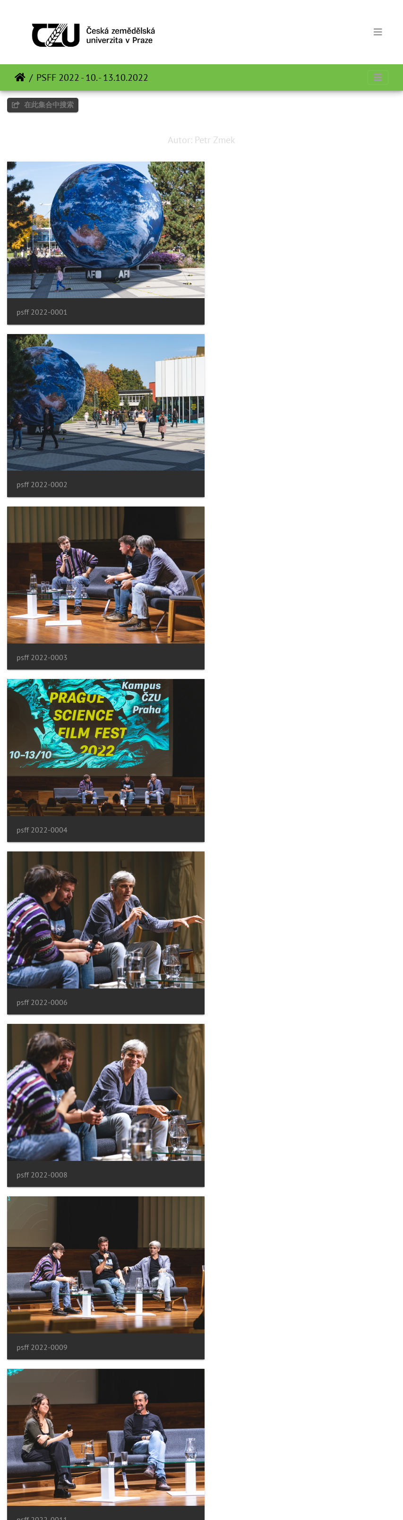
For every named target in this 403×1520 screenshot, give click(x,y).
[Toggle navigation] (378, 32)
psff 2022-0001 (42, 305)
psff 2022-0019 (42, 1463)
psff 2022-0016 (243, 1132)
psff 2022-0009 (42, 801)
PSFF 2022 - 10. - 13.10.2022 (92, 77)
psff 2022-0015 (42, 1132)
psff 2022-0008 (243, 636)
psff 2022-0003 (42, 470)
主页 (20, 77)
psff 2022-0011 (243, 801)
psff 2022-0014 (243, 966)
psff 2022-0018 (243, 1298)
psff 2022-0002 (243, 305)
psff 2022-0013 (42, 966)
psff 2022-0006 (42, 636)
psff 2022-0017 (42, 1298)
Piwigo (217, 1500)
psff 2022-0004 (243, 470)
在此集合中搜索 (43, 104)
